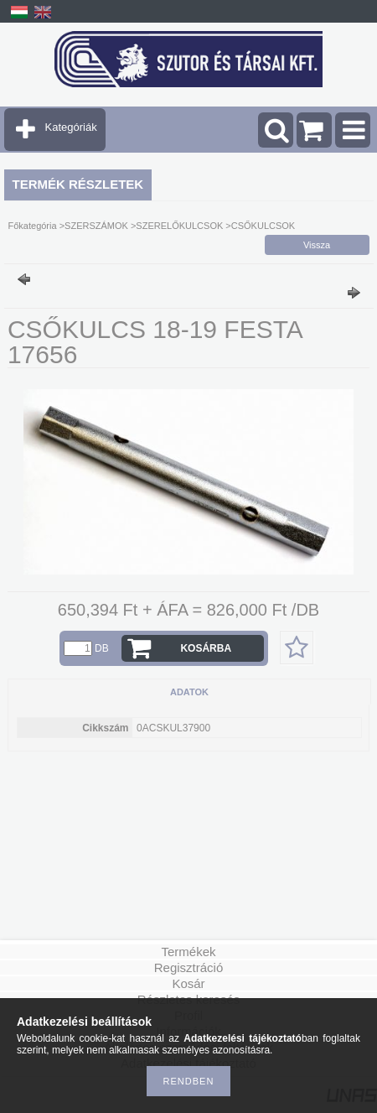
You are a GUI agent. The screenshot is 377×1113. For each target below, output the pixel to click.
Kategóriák (71, 127)
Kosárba (205, 648)
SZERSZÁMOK (96, 226)
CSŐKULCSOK (263, 226)
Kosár (188, 983)
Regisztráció (189, 967)
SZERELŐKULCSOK (179, 226)
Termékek (188, 951)
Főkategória (32, 226)
